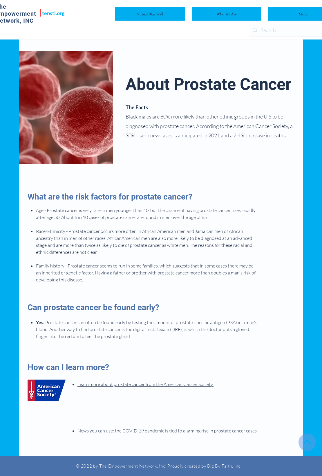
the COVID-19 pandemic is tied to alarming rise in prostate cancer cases (186, 431)
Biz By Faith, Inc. (224, 466)
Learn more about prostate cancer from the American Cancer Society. (145, 384)
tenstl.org (53, 13)
